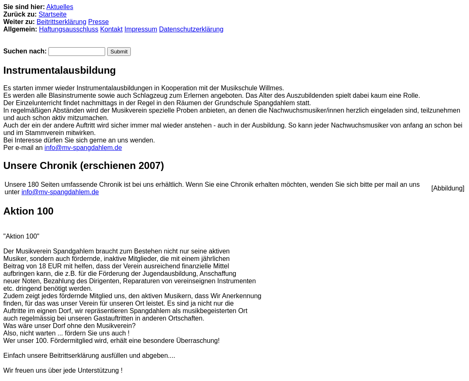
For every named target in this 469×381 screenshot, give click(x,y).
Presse (98, 21)
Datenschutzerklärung (191, 29)
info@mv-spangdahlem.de (83, 147)
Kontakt (111, 29)
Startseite (52, 14)
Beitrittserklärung (62, 21)
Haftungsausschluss (68, 29)
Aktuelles (59, 6)
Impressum (141, 29)
